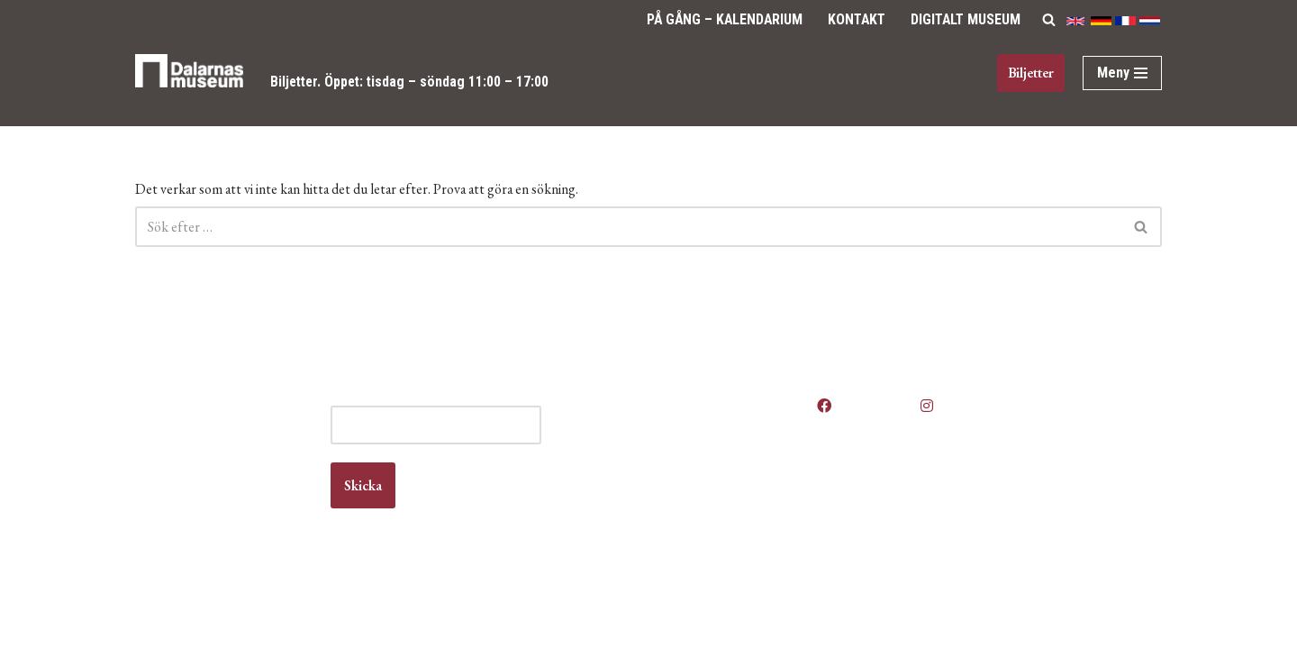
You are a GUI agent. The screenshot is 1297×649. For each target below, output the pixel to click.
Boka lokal (707, 477)
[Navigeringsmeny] (1122, 73)
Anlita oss (706, 460)
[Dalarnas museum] (189, 82)
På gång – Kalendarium (717, 19)
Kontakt (852, 19)
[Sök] (1049, 19)
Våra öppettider (723, 443)
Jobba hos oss (720, 494)
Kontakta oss (715, 511)
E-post (486, 443)
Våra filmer (709, 563)
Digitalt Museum (964, 19)
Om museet (711, 529)
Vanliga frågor (718, 546)
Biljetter (295, 81)
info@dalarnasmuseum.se (235, 528)
